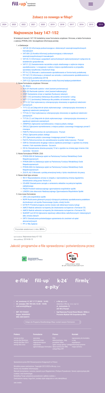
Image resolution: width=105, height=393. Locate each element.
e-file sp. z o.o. (55, 366)
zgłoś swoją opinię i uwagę (62, 345)
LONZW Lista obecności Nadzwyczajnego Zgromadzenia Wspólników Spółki (53, 191)
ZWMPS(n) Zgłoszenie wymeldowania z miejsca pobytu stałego (48, 124)
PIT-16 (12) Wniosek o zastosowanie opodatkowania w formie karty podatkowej (54, 72)
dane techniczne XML (60, 347)
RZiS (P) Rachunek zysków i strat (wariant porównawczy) (45, 89)
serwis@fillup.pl (25, 306)
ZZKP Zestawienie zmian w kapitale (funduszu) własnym (45, 94)
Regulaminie (50, 371)
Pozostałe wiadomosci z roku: (29, 229)
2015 (91, 24)
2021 (33, 24)
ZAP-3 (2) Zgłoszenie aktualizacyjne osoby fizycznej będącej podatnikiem (52, 81)
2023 (14, 24)
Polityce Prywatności (63, 371)
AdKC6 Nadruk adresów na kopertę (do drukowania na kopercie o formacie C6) (54, 210)
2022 (24, 24)
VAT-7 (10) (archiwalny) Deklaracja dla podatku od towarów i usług (49, 97)
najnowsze (37, 345)
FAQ (54, 338)
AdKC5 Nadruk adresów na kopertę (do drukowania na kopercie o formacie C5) (54, 208)
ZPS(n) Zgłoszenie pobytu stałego (36, 135)
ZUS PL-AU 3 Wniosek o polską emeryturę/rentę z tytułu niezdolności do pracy (54, 172)
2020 (43, 24)
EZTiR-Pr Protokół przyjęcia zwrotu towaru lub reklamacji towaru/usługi (51, 205)
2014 (101, 24)
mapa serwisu (77, 347)
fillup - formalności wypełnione (24, 4)
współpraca (76, 342)
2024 (4, 24)
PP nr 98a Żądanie (30, 224)
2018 (62, 24)
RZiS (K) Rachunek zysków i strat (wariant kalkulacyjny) (45, 91)
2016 (81, 24)
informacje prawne (78, 345)
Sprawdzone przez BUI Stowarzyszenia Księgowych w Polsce (35, 362)
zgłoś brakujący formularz (42, 347)
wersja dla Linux (19, 345)
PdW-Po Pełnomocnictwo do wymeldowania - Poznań (44, 132)
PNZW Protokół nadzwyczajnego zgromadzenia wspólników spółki (49, 189)
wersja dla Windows (21, 340)
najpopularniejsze (39, 342)
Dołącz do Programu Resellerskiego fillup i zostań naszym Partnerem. (50, 322)
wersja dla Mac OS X (21, 342)
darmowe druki (38, 340)
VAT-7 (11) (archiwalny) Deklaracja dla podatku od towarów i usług (49, 99)
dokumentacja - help (60, 340)
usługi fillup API (58, 349)
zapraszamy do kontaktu (81, 338)
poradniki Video (58, 342)
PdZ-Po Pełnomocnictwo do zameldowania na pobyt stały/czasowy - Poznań (53, 140)
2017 (72, 24)
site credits (18, 383)
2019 (53, 24)
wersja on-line (19, 338)
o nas (74, 340)
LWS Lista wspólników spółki (34, 197)
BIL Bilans (27, 86)
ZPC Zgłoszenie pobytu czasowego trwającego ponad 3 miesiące (49, 137)
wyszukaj (36, 338)
